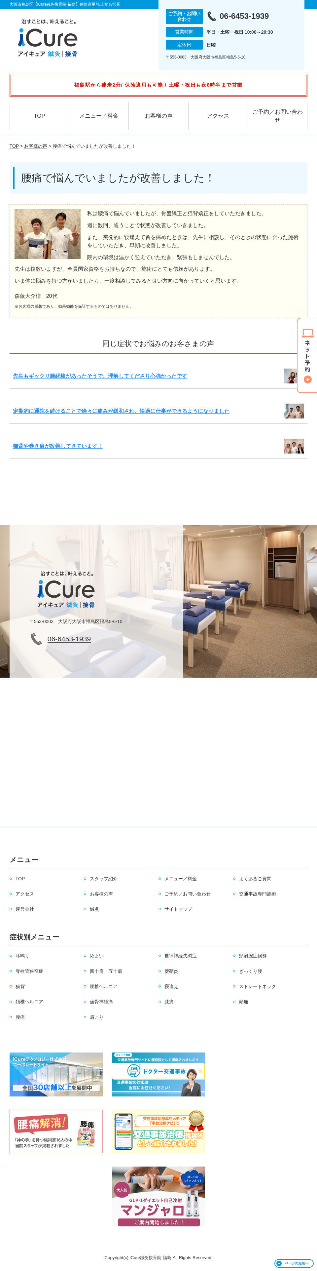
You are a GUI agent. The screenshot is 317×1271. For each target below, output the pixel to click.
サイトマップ (178, 909)
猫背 (20, 986)
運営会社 (25, 909)
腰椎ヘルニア (104, 986)
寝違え (171, 986)
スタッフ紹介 (104, 878)
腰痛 (20, 1017)
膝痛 (169, 1001)
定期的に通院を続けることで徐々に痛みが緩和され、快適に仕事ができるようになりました (121, 411)
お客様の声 (159, 116)
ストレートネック (257, 986)
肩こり (97, 1017)
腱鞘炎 (171, 971)
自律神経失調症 (180, 955)
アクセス (218, 116)
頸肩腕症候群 (253, 955)
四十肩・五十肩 (106, 971)
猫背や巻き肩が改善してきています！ (58, 446)
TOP (39, 116)
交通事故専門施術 (257, 893)
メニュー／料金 (99, 116)
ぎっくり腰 (250, 971)
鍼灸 (94, 909)
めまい (97, 955)
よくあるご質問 (255, 878)
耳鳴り (22, 955)
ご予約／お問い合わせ (277, 116)
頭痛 (243, 1001)
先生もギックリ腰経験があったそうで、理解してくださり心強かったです (100, 376)
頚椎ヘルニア (29, 1001)
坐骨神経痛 (101, 1001)
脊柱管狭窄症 (29, 971)
